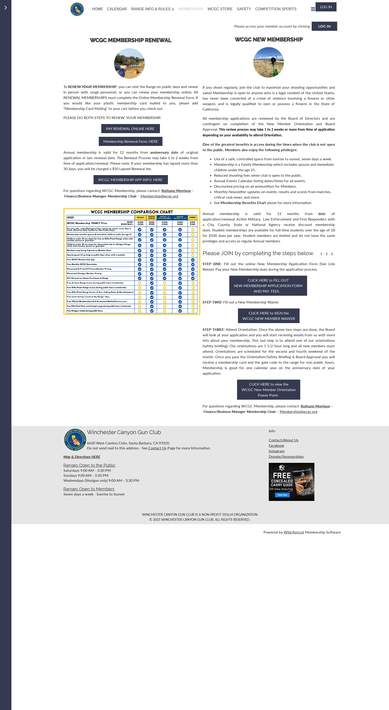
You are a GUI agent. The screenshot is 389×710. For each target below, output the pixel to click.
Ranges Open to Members (89, 489)
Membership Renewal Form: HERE (130, 141)
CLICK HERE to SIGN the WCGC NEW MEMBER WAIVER (269, 316)
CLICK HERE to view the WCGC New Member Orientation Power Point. (269, 389)
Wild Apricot (294, 532)
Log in (326, 7)
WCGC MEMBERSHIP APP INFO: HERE (130, 179)
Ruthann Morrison (176, 190)
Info (272, 431)
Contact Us (157, 448)
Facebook (276, 445)
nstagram (277, 451)
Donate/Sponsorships (286, 456)
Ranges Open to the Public (89, 465)
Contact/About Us (283, 440)
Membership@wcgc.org (159, 196)
